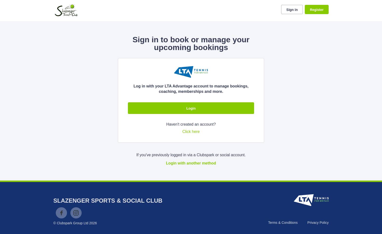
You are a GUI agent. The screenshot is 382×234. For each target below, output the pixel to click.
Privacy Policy (318, 223)
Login (191, 108)
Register (317, 10)
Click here (191, 132)
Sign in (292, 10)
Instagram (76, 212)
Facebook (61, 212)
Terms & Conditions (282, 223)
